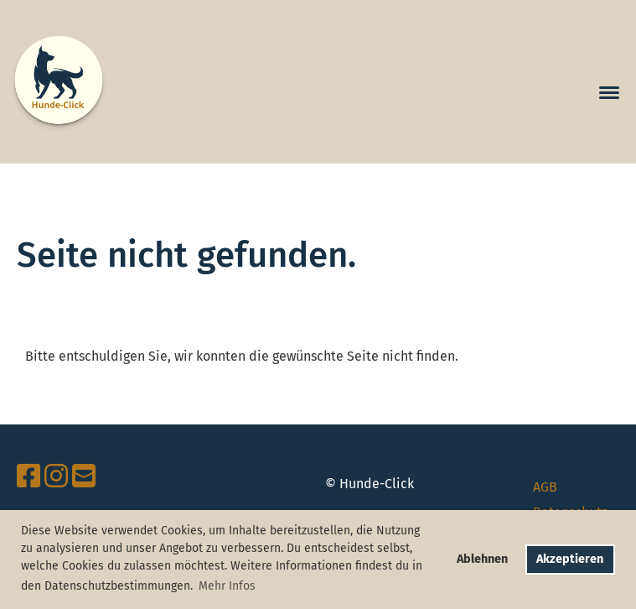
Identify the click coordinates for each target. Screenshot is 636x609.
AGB (545, 487)
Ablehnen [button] (482, 559)
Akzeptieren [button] (569, 559)
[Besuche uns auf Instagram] (56, 476)
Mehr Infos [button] (227, 586)
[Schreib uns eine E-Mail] (84, 476)
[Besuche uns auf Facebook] (28, 476)
